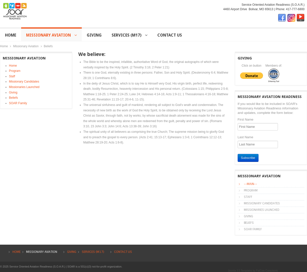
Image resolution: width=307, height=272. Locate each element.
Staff (12, 76)
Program (14, 71)
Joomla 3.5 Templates (240, 270)
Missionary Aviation (26, 46)
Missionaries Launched (24, 87)
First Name (246, 119)
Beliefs (13, 97)
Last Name (245, 137)
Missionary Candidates (24, 81)
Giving (13, 92)
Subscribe (248, 158)
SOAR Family (18, 103)
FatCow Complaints (267, 270)
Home (4, 46)
